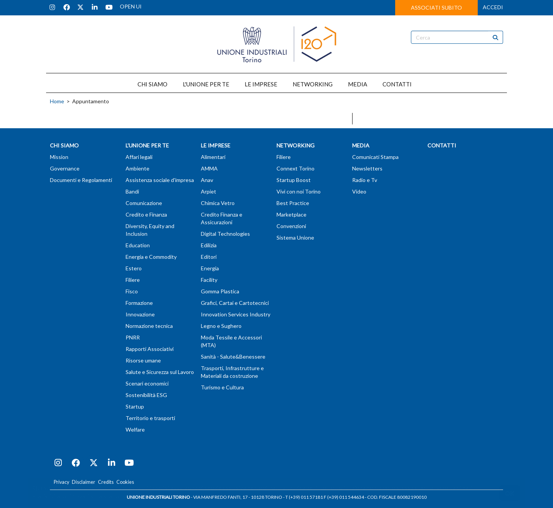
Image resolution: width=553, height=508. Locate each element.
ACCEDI (493, 7)
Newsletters (367, 168)
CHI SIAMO (152, 84)
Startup (135, 406)
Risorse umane (143, 360)
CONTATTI (397, 84)
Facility (209, 279)
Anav (207, 180)
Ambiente (137, 168)
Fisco (132, 291)
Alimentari (213, 157)
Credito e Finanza (146, 214)
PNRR (133, 337)
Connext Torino (295, 168)
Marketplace (291, 214)
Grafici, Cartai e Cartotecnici (235, 303)
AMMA (209, 168)
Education (138, 245)
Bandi (132, 191)
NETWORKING (313, 84)
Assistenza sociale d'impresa (160, 180)
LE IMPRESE (261, 84)
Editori (209, 256)
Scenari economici (147, 383)
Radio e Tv (364, 180)
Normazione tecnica (149, 326)
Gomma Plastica (220, 291)
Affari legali (139, 157)
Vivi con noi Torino (298, 191)
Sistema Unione (295, 237)
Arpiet (208, 191)
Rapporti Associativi (150, 349)
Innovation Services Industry (235, 314)
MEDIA (357, 84)
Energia (210, 268)
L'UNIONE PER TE (206, 84)
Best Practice (292, 203)
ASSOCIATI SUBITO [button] (436, 7)
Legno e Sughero (221, 326)
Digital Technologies (225, 233)
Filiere (133, 279)
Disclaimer (83, 482)
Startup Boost (293, 180)
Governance (64, 168)
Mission (59, 157)
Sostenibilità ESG (146, 395)
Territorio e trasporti (150, 418)
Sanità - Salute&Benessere (233, 356)
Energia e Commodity (151, 256)
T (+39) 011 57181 (304, 497)
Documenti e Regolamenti (81, 180)
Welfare (135, 429)
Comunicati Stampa (375, 157)
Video (359, 191)
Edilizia (209, 245)
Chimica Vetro (218, 203)
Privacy (61, 482)
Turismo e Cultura (222, 387)
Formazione (139, 303)
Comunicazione (144, 203)
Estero (134, 268)
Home (57, 101)
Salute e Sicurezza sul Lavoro (160, 372)
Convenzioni (291, 226)
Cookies (125, 482)
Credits (106, 482)
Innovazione (140, 314)
